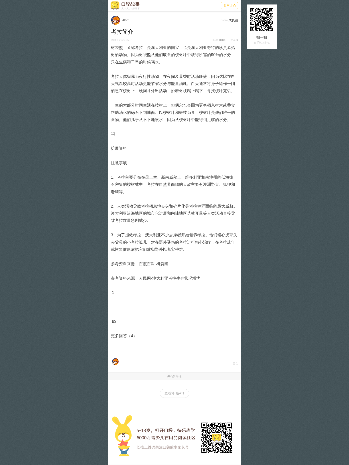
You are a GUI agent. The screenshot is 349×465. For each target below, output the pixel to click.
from (224, 20)
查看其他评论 (174, 393)
